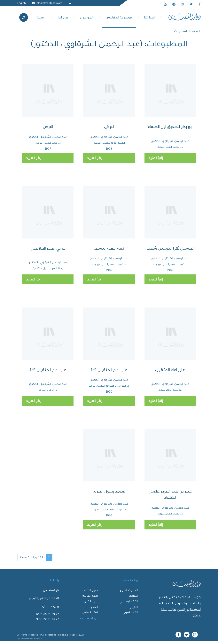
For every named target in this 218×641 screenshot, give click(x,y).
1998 (109, 148)
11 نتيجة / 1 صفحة (31, 557)
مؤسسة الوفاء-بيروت (170, 389)
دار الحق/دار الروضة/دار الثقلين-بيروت (109, 385)
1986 (109, 515)
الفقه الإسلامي (129, 601)
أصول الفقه (91, 590)
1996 (109, 391)
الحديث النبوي (128, 590)
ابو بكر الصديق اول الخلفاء (170, 126)
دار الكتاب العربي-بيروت (170, 146)
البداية (196, 31)
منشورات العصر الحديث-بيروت (170, 264)
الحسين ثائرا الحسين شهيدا (170, 248)
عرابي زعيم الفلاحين (48, 248)
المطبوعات (180, 31)
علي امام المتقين (170, 370)
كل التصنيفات (89, 618)
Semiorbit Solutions (30, 638)
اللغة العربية (90, 595)
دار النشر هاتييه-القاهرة (48, 142)
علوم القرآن (91, 601)
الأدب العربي (130, 612)
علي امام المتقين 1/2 (109, 370)
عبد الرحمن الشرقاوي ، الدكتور (170, 141)
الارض (109, 126)
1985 (170, 270)
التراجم (133, 595)
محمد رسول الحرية (109, 491)
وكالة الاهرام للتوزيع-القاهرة (48, 268)
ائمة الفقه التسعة (109, 248)
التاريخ (134, 607)
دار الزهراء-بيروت (48, 389)
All (18, 634)
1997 (48, 148)
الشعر (94, 607)
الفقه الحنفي (90, 612)
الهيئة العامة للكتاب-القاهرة (109, 142)
